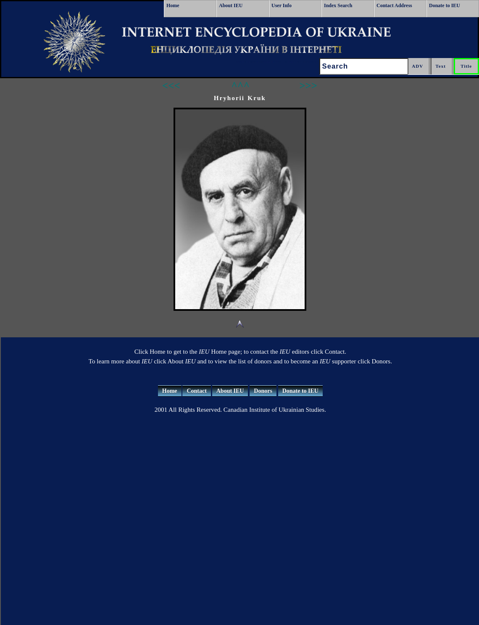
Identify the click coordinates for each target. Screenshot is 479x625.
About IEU (230, 5)
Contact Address (394, 5)
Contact (196, 391)
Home (172, 5)
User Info (281, 5)
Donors (263, 391)
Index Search (338, 5)
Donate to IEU (444, 5)
